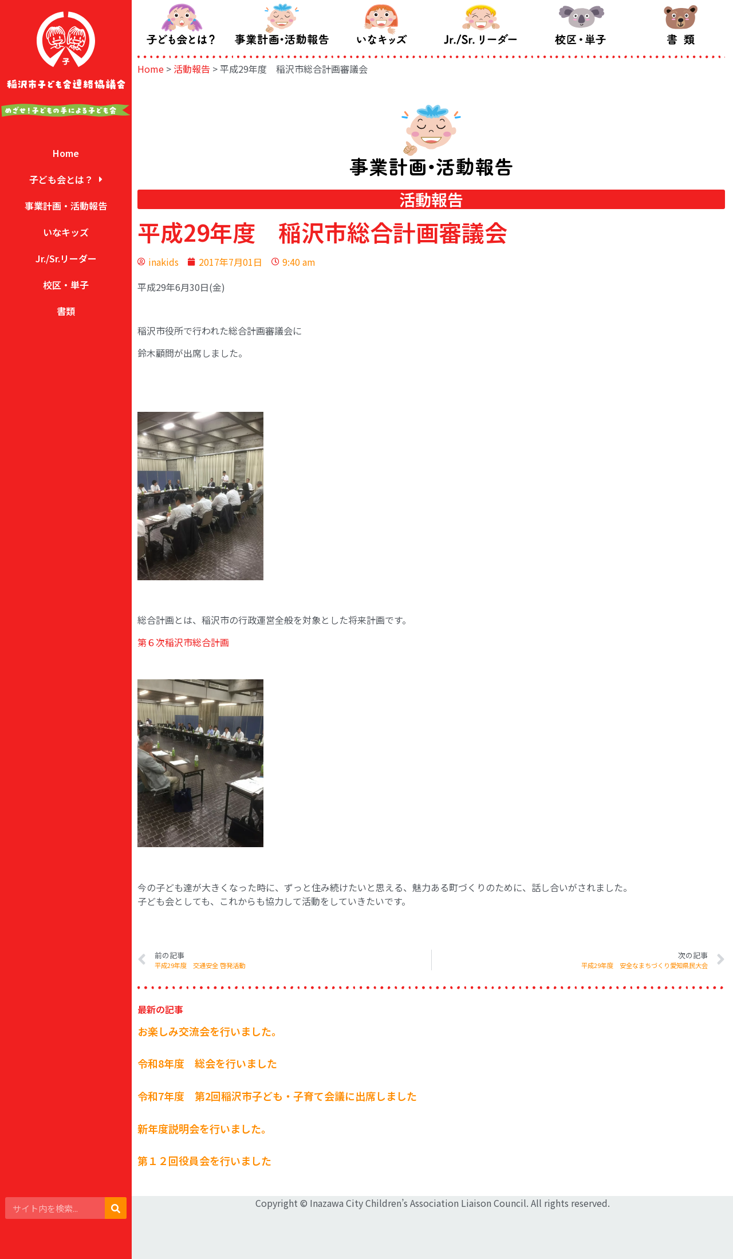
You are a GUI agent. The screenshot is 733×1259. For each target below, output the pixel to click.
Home (66, 153)
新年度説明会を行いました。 (204, 1128)
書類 (66, 311)
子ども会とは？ (66, 179)
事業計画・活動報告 (66, 206)
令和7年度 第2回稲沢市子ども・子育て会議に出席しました (277, 1095)
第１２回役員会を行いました (204, 1160)
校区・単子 (66, 285)
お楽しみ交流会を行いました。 (209, 1031)
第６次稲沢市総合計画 (183, 642)
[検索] (116, 1208)
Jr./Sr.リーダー (66, 258)
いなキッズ (66, 232)
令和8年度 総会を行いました (207, 1063)
